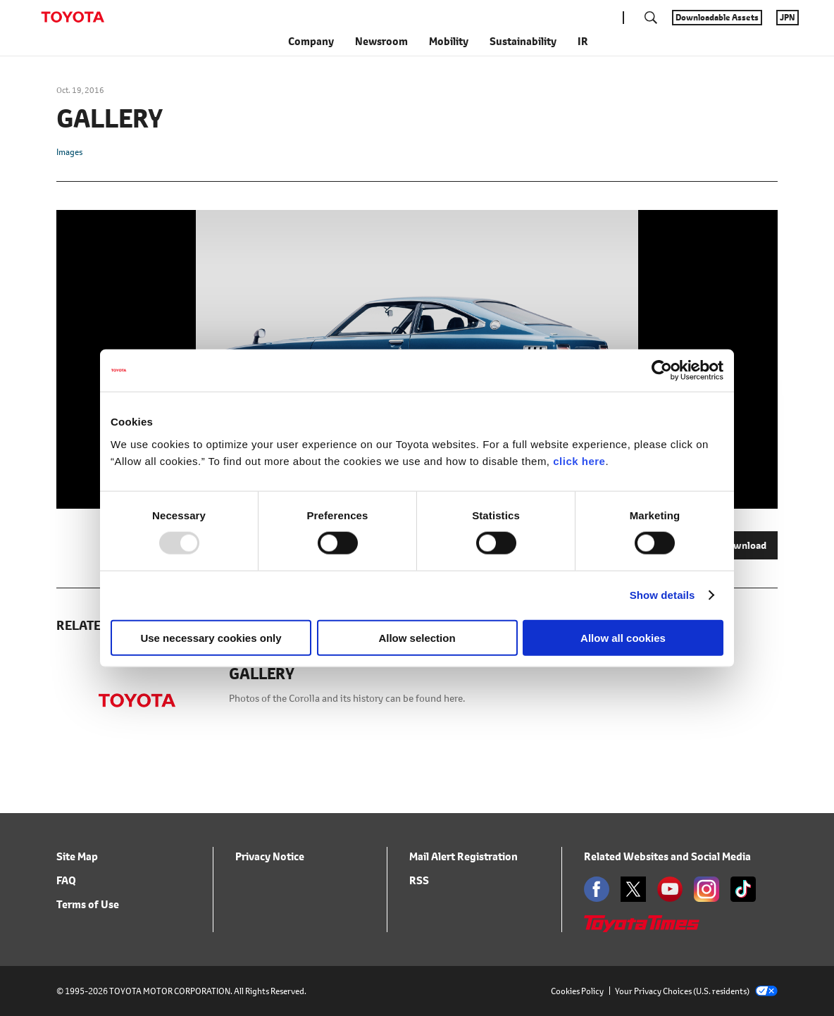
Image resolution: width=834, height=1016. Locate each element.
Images (69, 152)
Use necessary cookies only (210, 637)
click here (579, 460)
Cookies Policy (577, 991)
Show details (662, 595)
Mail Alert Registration (463, 856)
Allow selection (416, 637)
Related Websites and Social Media (667, 856)
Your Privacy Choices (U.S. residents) (696, 991)
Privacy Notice (269, 856)
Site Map (77, 856)
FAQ (66, 880)
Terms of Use (87, 904)
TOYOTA (72, 17)
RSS (419, 880)
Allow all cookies (623, 637)
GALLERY (261, 674)
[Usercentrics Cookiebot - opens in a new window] (661, 370)
